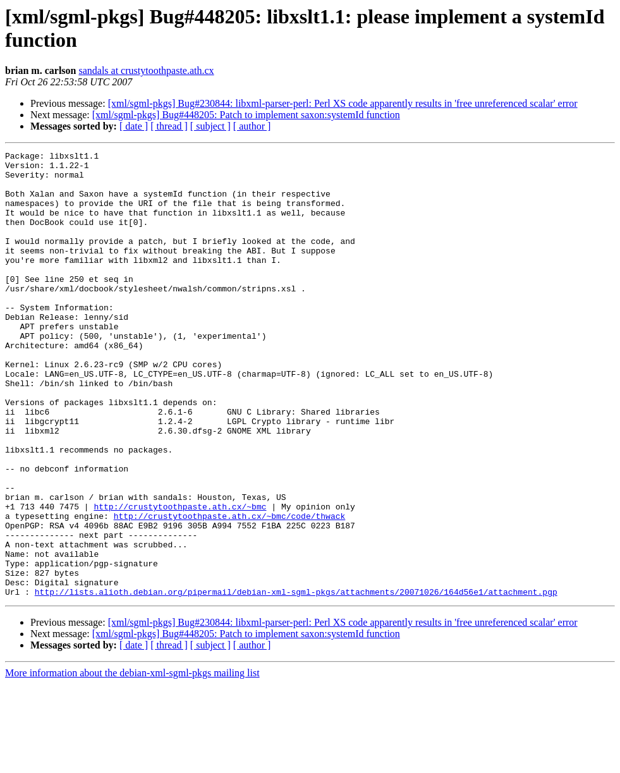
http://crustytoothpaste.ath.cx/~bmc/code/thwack (230, 589)
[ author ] (252, 126)
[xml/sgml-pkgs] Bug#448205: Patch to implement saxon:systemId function (246, 114)
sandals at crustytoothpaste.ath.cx (146, 70)
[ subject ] (210, 126)
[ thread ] (169, 126)
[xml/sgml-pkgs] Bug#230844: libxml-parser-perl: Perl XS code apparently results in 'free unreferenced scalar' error (343, 103)
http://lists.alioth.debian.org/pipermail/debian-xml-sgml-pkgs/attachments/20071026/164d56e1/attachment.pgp (296, 680)
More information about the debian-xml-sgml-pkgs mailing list (132, 762)
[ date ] (133, 126)
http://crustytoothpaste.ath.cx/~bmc (180, 578)
